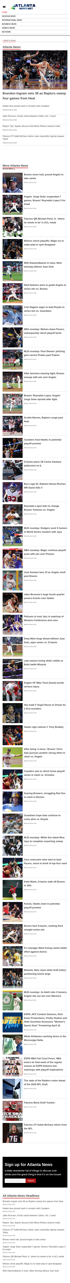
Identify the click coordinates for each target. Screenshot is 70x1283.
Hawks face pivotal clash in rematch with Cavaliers (26, 106)
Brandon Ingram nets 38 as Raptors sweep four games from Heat (33, 1201)
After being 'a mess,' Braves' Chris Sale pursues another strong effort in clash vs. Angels (44, 753)
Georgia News (9, 16)
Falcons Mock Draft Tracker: (39, 1102)
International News (12, 20)
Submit (31, 1180)
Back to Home (9, 40)
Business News (9, 24)
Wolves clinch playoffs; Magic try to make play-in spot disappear (32, 1264)
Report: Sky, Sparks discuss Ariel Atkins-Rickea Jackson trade (31, 126)
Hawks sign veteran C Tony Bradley (44, 727)
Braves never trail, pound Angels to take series (24, 1239)
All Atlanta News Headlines (21, 1195)
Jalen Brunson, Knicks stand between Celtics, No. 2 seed (29, 116)
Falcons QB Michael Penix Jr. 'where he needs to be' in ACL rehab (33, 1256)
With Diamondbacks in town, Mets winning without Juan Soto (31, 1271)
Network (6, 32)
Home (4, 12)
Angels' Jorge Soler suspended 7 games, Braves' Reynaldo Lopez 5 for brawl (44, 200)
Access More (8, 169)
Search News (8, 28)
